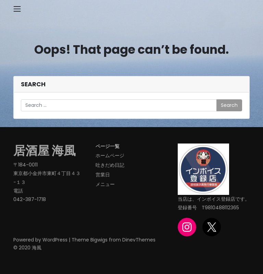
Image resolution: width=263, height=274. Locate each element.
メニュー (105, 184)
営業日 (103, 174)
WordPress (54, 239)
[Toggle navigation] (17, 9)
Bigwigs (99, 239)
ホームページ (110, 155)
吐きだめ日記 (110, 165)
